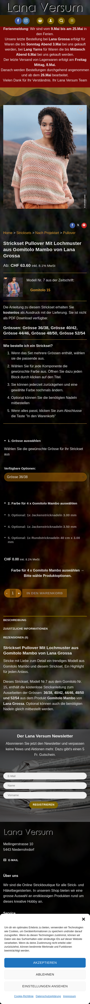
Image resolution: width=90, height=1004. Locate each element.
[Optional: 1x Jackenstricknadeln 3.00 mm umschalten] (45, 518)
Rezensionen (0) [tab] (15, 637)
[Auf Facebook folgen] (18, 20)
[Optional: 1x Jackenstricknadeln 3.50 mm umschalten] (45, 529)
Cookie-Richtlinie (23, 996)
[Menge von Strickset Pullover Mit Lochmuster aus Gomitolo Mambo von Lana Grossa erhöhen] (18, 593)
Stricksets (23, 233)
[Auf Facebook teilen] (72, 225)
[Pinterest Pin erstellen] (84, 225)
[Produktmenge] (12, 593)
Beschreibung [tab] (14, 620)
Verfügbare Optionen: (20, 468)
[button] (83, 919)
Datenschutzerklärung (48, 996)
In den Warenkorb (45, 593)
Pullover (69, 233)
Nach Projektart (47, 233)
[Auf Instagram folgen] (26, 20)
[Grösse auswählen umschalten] (45, 443)
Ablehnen (45, 974)
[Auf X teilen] (78, 225)
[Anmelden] (50, 20)
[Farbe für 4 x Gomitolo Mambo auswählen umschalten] (45, 506)
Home (8, 233)
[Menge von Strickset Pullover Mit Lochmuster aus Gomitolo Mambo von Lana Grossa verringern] (6, 593)
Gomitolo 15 (38, 290)
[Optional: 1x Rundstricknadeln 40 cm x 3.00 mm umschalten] (45, 541)
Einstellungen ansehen (45, 986)
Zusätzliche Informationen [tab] (25, 628)
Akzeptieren (45, 962)
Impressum (69, 996)
